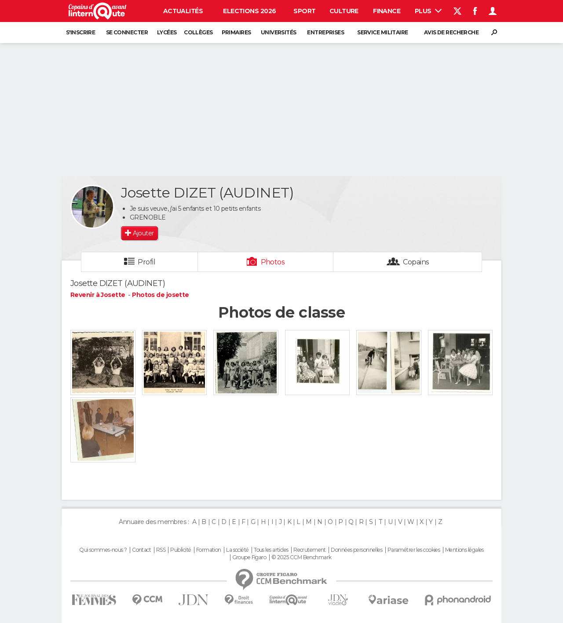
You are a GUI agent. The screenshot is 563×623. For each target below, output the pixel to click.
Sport (304, 11)
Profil (146, 262)
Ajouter (143, 233)
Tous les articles (271, 550)
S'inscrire (80, 32)
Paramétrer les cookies (414, 550)
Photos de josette (160, 295)
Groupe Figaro (249, 557)
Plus (428, 11)
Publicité (180, 550)
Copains (416, 262)
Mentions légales (464, 550)
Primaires (236, 32)
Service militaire (382, 32)
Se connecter (127, 32)
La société (237, 550)
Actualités (183, 11)
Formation (208, 550)
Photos (273, 262)
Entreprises (325, 32)
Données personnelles (356, 550)
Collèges (198, 32)
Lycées (167, 32)
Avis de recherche (451, 32)
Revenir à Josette (98, 295)
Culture (343, 11)
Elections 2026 (249, 11)
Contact (141, 550)
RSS (160, 550)
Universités (278, 32)
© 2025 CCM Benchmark (301, 557)
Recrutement (309, 550)
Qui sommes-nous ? (103, 550)
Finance (386, 11)
